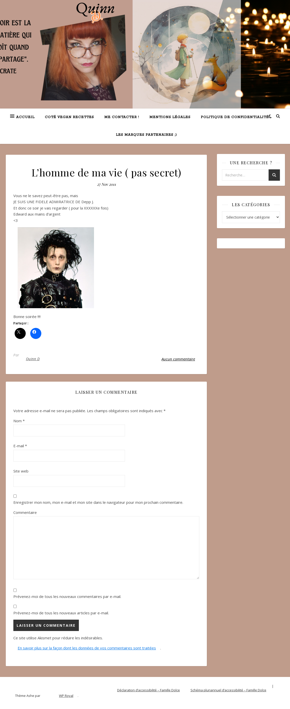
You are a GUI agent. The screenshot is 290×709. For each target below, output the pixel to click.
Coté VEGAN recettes (69, 117)
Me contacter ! (121, 117)
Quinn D (33, 358)
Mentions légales (169, 117)
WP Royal (66, 695)
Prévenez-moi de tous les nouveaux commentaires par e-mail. (67, 596)
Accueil (25, 117)
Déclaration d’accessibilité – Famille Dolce (148, 690)
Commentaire (25, 512)
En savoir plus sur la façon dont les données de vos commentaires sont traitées (87, 647)
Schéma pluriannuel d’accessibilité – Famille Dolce (228, 690)
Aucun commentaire (178, 358)
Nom (19, 420)
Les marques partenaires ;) (146, 135)
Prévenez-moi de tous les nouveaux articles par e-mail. (61, 612)
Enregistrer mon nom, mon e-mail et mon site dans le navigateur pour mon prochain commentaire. (98, 502)
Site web (20, 471)
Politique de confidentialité (235, 117)
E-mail (20, 445)
